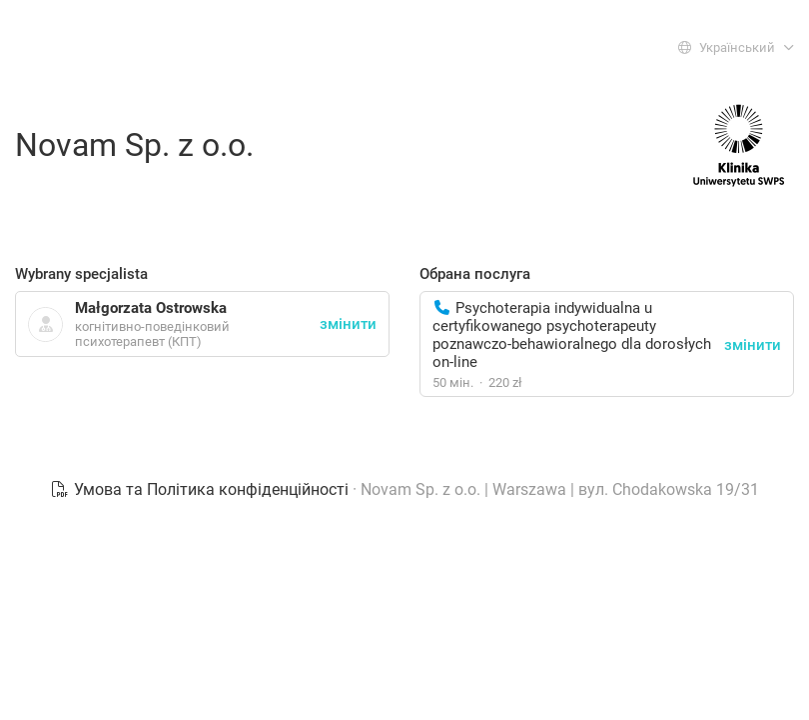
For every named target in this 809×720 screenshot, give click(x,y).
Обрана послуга (474, 274)
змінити (752, 345)
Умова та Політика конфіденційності (201, 489)
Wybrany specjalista (81, 274)
